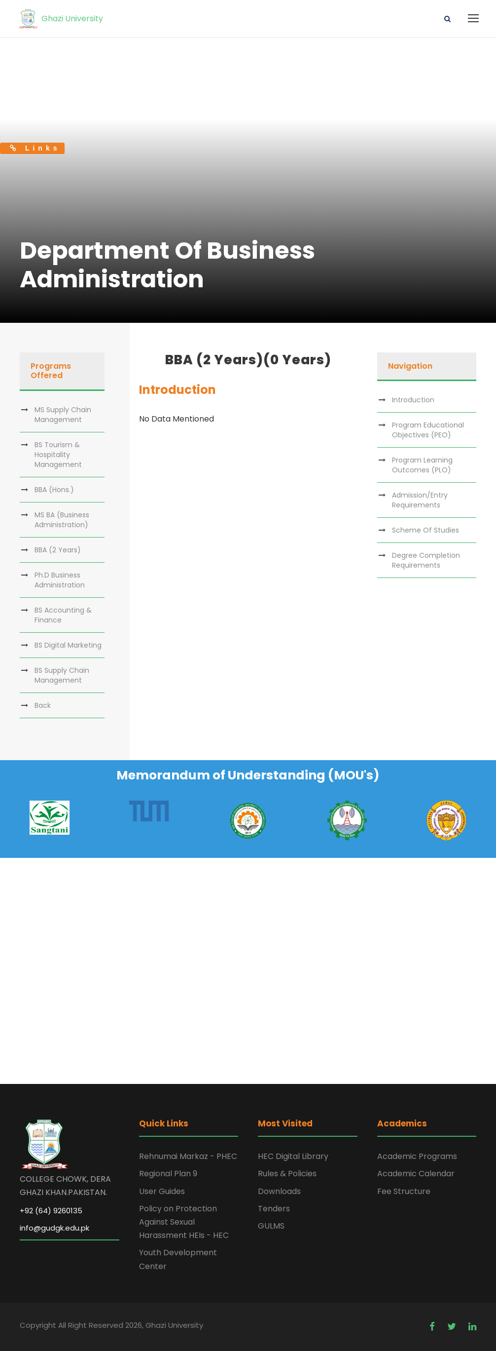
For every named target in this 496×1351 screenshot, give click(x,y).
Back (43, 705)
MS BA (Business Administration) (62, 520)
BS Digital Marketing (68, 645)
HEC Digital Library (293, 1156)
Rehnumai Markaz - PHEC (188, 1156)
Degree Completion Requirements (426, 560)
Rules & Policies (287, 1173)
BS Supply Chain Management (62, 675)
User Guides (162, 1191)
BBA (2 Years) (58, 550)
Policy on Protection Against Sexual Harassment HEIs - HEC (184, 1222)
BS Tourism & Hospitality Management (58, 454)
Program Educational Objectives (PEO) (428, 430)
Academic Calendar (416, 1173)
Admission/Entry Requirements (420, 500)
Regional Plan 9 (168, 1173)
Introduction (413, 400)
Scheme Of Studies (425, 530)
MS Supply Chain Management (63, 415)
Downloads (279, 1191)
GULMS (271, 1226)
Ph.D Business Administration (60, 580)
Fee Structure (403, 1191)
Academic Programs (417, 1156)
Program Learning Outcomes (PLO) (422, 465)
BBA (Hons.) (54, 490)
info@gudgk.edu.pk (54, 1228)
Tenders (274, 1208)
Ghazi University (60, 18)
